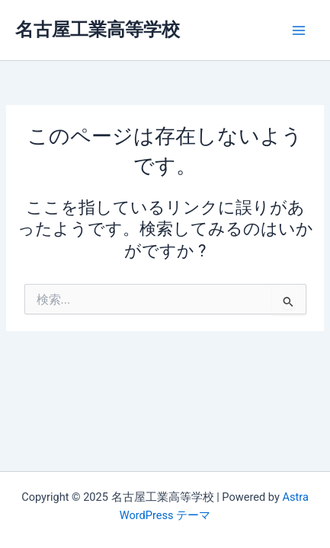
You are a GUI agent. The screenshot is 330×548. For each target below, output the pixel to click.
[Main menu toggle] (299, 30)
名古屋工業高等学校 (97, 29)
